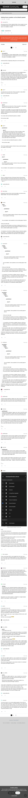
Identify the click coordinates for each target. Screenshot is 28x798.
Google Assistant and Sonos (7, 13)
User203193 (5, 243)
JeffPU (4, 175)
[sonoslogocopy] (14, 2)
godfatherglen (5, 396)
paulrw (4, 606)
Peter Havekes (5, 554)
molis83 (4, 202)
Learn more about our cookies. (21, 790)
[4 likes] (6, 30)
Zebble (4, 154)
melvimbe (4, 70)
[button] (24, 7)
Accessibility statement (21, 722)
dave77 (4, 51)
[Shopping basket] (25, 2)
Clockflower (5, 290)
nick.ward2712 (5, 22)
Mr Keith (4, 584)
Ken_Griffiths (5, 627)
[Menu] (2, 2)
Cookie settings (13, 722)
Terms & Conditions (6, 722)
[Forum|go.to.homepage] (11, 7)
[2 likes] (5, 389)
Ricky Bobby (5, 191)
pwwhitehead (5, 102)
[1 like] (5, 63)
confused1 (4, 700)
